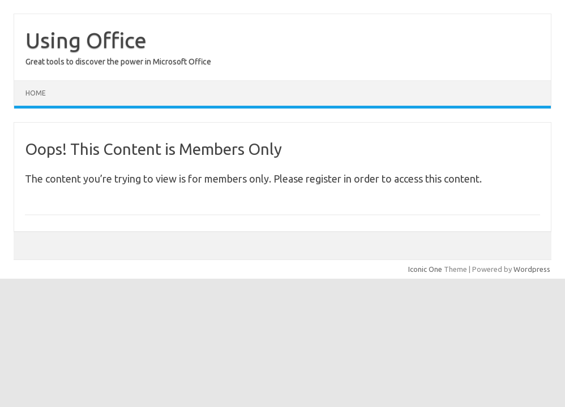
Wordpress (531, 269)
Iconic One (425, 269)
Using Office (86, 40)
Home (35, 93)
